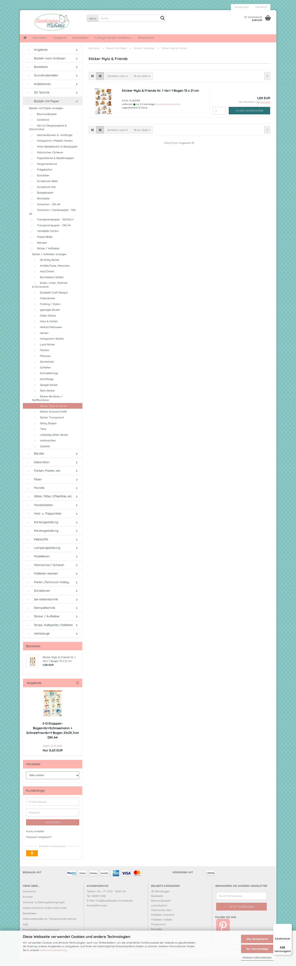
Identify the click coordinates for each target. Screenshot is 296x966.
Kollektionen (38, 90)
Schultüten (39, 181)
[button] (92, 82)
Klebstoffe (37, 545)
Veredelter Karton (44, 237)
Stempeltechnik (40, 614)
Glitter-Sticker (44, 321)
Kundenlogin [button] (241, 6)
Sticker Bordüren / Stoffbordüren (47, 404)
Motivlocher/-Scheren (45, 571)
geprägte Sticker (46, 316)
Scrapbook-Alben (43, 187)
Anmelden (52, 828)
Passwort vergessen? (39, 843)
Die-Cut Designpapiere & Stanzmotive (48, 133)
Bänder (35, 460)
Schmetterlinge (45, 379)
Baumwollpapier (43, 120)
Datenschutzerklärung (53, 950)
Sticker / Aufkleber (44, 254)
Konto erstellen (35, 837)
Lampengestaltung (43, 554)
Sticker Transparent (48, 423)
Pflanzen (41, 362)
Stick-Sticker (43, 396)
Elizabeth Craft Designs (50, 298)
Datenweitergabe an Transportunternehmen (50, 925)
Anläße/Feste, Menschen (51, 272)
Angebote (59, 38)
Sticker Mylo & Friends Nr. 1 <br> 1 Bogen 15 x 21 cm (160, 97)
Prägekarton (40, 175)
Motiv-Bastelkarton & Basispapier (53, 152)
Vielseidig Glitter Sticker (50, 441)
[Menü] (289, 926)
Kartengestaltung (42, 528)
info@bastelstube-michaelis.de (114, 906)
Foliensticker (43, 304)
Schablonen (38, 597)
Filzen (34, 485)
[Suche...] (92, 18)
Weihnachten (44, 446)
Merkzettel (261, 6)
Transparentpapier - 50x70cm (51, 225)
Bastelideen (80, 38)
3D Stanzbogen (160, 897)
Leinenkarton (159, 911)
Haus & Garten (45, 327)
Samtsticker (43, 367)
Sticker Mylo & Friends (49, 412)
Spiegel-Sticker (45, 391)
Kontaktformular (97, 911)
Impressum (29, 897)
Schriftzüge (42, 385)
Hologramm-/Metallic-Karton (51, 146)
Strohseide (39, 204)
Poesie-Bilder (41, 243)
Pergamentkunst (43, 170)
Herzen (40, 339)
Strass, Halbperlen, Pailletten (49, 631)
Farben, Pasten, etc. (43, 477)
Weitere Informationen (257, 957)
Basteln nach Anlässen (45, 64)
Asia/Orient (43, 277)
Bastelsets (37, 73)
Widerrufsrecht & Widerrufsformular (45, 914)
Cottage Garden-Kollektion (113, 38)
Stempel (38, 248)
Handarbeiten (39, 511)
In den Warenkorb (249, 116)
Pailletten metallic (162, 925)
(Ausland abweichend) (167, 110)
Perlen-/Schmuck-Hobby (47, 588)
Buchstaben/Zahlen (48, 283)
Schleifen (41, 373)
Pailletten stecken (42, 580)
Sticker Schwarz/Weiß (49, 417)
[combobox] (117, 82)
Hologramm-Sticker (48, 344)
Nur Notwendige (257, 949)
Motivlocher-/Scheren (46, 158)
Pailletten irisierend (162, 921)
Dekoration (38, 468)
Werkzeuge (38, 640)
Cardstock (39, 125)
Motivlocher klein (161, 916)
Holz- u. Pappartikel (43, 520)
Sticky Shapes (44, 429)
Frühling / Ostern (46, 310)
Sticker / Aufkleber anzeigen (49, 260)
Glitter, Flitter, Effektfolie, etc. (49, 502)
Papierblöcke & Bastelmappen (51, 164)
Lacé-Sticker (43, 350)
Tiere (39, 435)
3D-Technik (38, 99)
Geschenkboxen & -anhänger (51, 141)
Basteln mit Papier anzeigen (46, 114)
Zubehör (41, 452)
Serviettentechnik (42, 605)
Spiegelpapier (41, 198)
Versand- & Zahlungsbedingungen (44, 908)
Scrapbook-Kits (42, 193)
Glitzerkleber (146, 38)
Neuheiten (40, 38)
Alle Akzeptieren (257, 939)
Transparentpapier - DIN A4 (50, 231)
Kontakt (28, 903)
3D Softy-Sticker (45, 266)
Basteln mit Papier (42, 107)
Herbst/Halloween (47, 333)
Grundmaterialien (42, 81)
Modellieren (38, 562)
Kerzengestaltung (42, 537)
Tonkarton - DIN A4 (44, 210)
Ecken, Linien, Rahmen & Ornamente (50, 291)
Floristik (35, 494)
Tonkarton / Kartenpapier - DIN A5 (52, 218)
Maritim (40, 356)
